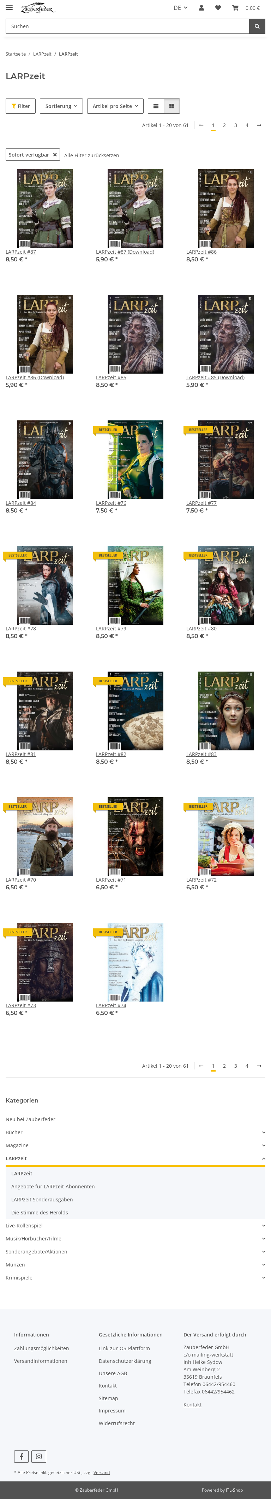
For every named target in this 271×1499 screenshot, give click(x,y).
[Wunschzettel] (218, 8)
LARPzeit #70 (21, 879)
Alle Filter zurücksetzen (91, 155)
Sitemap (108, 1398)
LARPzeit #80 (201, 628)
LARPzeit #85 (111, 377)
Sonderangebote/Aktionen (36, 1251)
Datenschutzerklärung (125, 1361)
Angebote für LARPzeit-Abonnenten (53, 1186)
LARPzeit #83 (201, 754)
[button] (201, 8)
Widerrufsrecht (117, 1423)
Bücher (14, 1132)
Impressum (112, 1410)
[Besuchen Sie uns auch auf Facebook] (21, 1456)
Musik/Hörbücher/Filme (33, 1238)
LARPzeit (16, 1158)
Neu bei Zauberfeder (30, 1119)
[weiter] (259, 125)
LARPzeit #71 (111, 879)
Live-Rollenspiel (24, 1225)
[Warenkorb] (246, 8)
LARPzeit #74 (111, 1005)
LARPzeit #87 (21, 251)
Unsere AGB (113, 1373)
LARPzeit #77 (201, 503)
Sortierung (58, 106)
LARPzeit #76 (111, 503)
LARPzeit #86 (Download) (35, 377)
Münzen (15, 1264)
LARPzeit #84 (21, 503)
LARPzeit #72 (201, 879)
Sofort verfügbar (33, 154)
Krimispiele (19, 1277)
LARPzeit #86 (201, 251)
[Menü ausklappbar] (9, 4)
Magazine (17, 1145)
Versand (102, 1472)
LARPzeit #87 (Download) (125, 251)
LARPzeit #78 (21, 628)
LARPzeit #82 (111, 754)
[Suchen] (127, 26)
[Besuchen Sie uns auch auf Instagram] (38, 1456)
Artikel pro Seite (112, 106)
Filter (20, 106)
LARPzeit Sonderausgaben (42, 1199)
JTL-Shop (234, 1490)
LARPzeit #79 (111, 628)
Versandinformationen (40, 1361)
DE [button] (177, 8)
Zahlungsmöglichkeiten (41, 1348)
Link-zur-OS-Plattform (124, 1348)
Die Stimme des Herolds (39, 1212)
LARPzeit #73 (21, 1005)
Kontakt (108, 1385)
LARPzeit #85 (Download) (215, 377)
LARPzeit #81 (21, 754)
